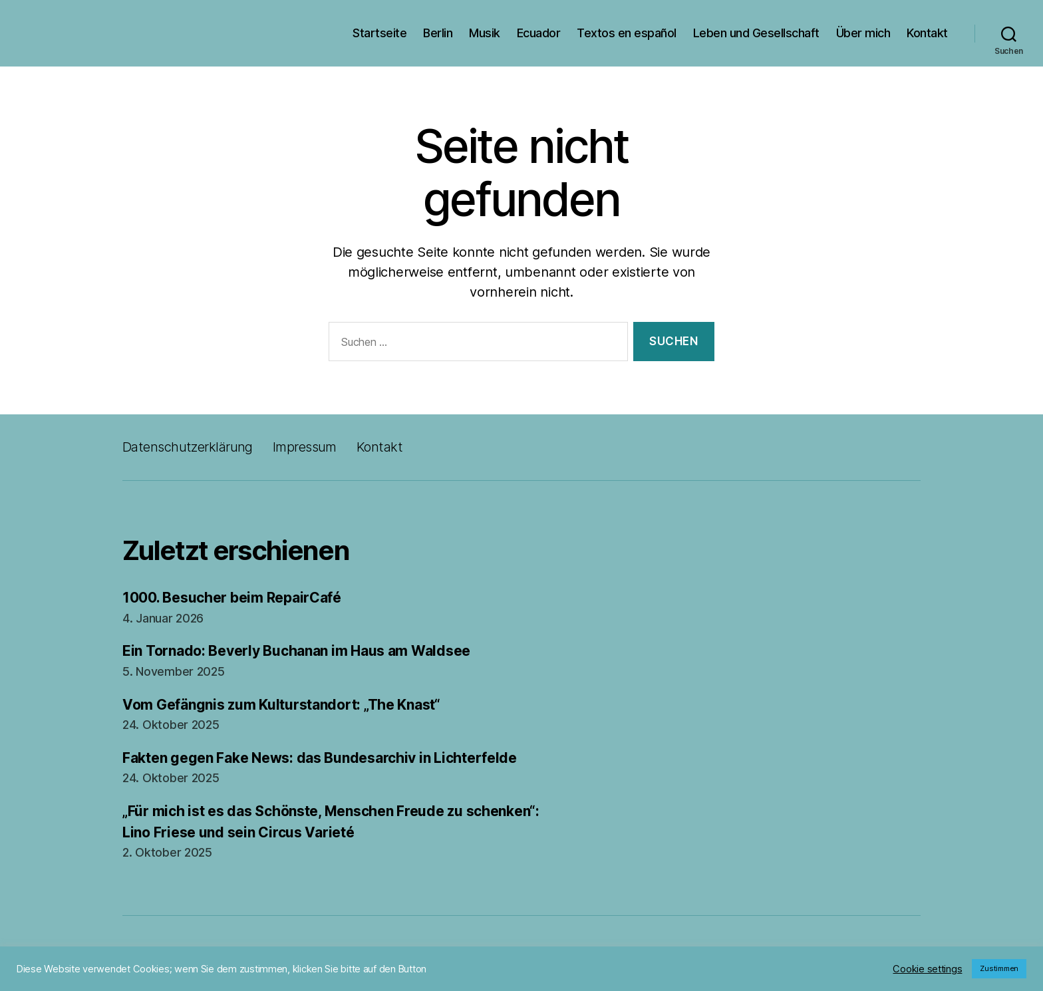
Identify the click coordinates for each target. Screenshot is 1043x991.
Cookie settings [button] (927, 969)
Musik (484, 33)
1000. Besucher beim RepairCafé (231, 597)
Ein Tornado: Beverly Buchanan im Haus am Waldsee (296, 650)
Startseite (379, 33)
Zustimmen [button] (999, 968)
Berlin (437, 33)
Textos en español (626, 33)
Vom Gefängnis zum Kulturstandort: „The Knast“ (281, 704)
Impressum (305, 447)
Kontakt (927, 33)
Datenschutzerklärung (187, 447)
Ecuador (539, 33)
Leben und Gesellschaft (756, 33)
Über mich (863, 33)
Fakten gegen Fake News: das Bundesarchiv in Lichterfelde (319, 758)
